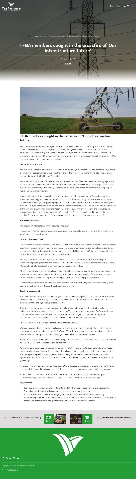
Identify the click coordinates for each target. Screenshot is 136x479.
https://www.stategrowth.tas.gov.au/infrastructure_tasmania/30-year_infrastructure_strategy (60, 377)
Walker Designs (13, 470)
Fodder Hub (115, 6)
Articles (68, 63)
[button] (132, 6)
